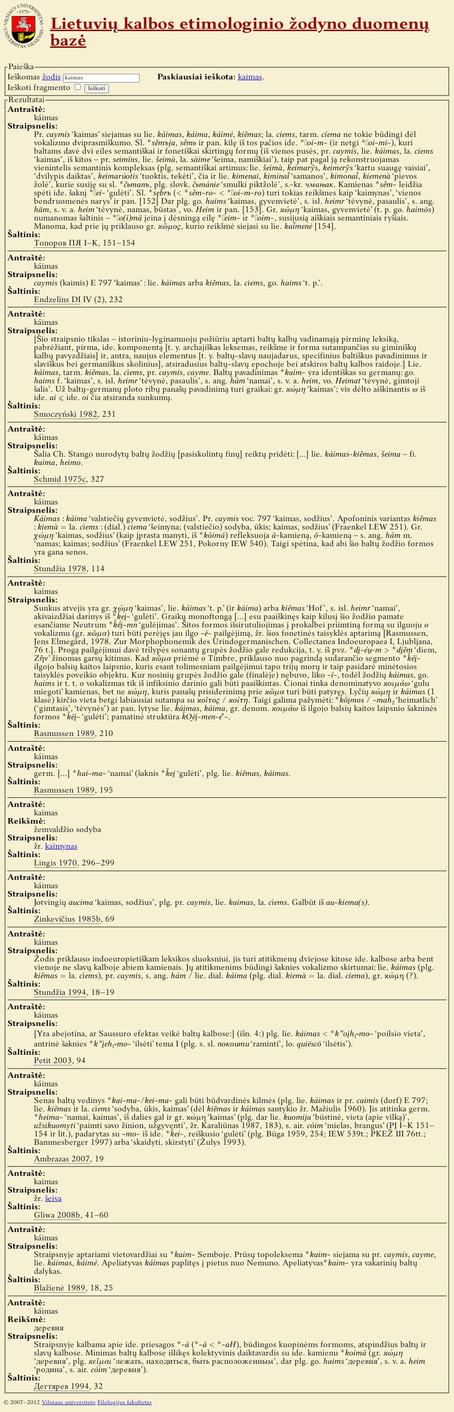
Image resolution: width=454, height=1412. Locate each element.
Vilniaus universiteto (69, 1403)
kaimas (250, 77)
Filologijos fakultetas (124, 1403)
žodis (51, 77)
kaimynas (61, 847)
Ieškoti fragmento (38, 88)
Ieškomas (34, 77)
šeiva (53, 1199)
